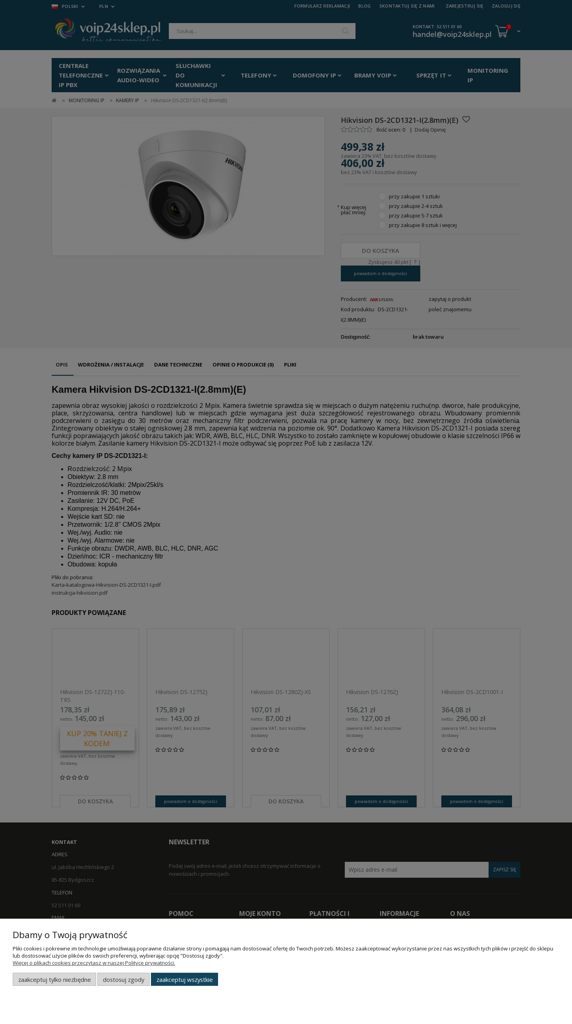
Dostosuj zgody (123, 979)
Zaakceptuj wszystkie (185, 979)
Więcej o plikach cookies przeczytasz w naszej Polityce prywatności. (94, 962)
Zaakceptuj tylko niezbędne (54, 979)
